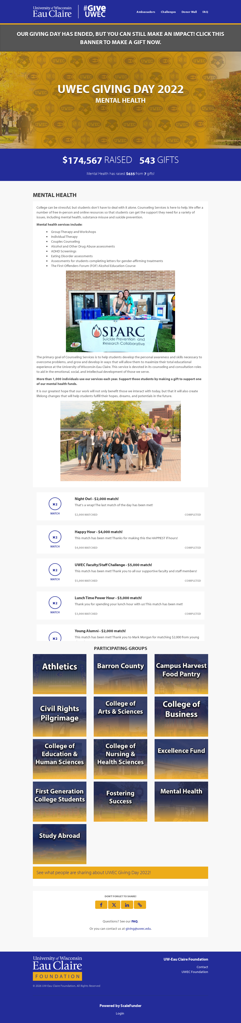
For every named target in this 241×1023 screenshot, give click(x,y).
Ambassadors (146, 12)
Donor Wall (189, 12)
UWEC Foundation (195, 972)
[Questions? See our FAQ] (134, 921)
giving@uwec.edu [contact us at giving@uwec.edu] (138, 928)
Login (120, 1013)
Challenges (168, 12)
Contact (202, 967)
